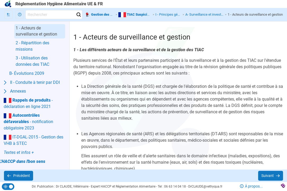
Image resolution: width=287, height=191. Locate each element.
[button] (19, 14)
